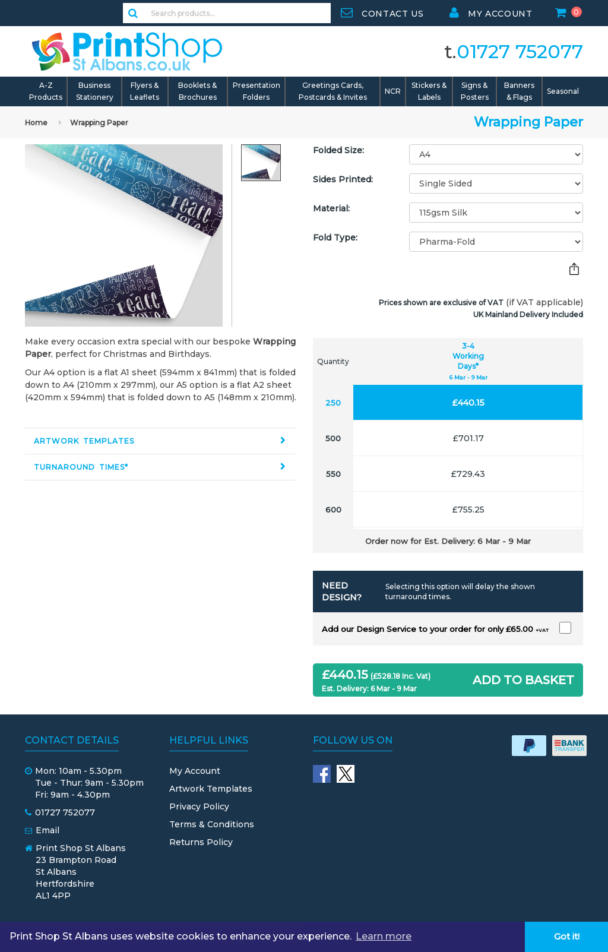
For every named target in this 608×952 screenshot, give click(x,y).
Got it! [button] (567, 936)
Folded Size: (338, 150)
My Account (194, 771)
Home (36, 122)
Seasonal (563, 91)
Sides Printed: (343, 179)
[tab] (160, 441)
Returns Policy (201, 842)
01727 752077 (520, 51)
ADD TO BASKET (523, 680)
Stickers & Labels (428, 91)
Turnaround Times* (81, 467)
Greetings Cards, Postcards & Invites (333, 91)
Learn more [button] (383, 936)
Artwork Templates (84, 441)
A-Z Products (45, 91)
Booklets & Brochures (197, 91)
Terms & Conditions (211, 824)
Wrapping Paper (99, 122)
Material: (331, 208)
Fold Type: (335, 237)
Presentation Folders (256, 91)
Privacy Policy (199, 806)
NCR (393, 91)
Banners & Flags (519, 91)
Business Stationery (94, 91)
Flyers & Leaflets (144, 91)
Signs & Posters (475, 91)
